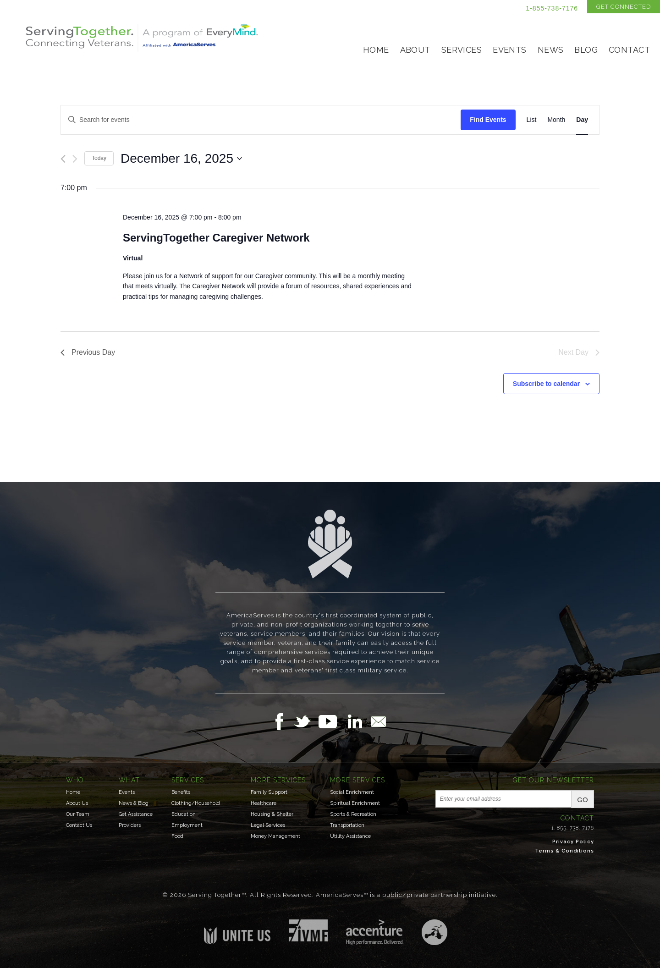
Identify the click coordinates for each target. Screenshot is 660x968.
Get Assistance (136, 814)
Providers (130, 825)
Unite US (237, 931)
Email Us (378, 721)
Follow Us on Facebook (281, 721)
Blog (586, 50)
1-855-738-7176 (552, 8)
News (551, 50)
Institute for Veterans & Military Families (308, 930)
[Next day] (74, 158)
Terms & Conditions (564, 851)
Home (376, 50)
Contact (629, 50)
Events (510, 50)
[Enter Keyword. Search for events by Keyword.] (261, 119)
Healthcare (263, 803)
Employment (187, 825)
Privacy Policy (573, 842)
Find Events (488, 119)
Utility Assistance (350, 836)
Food (177, 836)
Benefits (180, 792)
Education (183, 814)
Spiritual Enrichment (355, 803)
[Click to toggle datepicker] (181, 158)
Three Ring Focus (434, 932)
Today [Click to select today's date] (99, 158)
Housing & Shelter (272, 814)
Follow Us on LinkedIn (357, 721)
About (415, 50)
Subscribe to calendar (546, 383)
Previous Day (87, 352)
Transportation (347, 825)
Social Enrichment (352, 792)
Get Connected (623, 6)
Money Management (275, 836)
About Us (77, 803)
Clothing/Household (195, 803)
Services (461, 50)
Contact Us (79, 825)
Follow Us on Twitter (306, 721)
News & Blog (133, 803)
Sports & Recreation (353, 814)
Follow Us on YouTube (332, 721)
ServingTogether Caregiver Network (216, 237)
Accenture (374, 932)
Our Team (77, 814)
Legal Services (268, 825)
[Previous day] (63, 158)
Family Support (269, 792)
